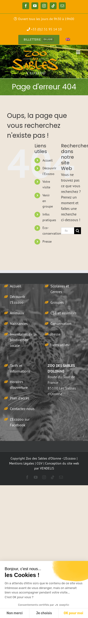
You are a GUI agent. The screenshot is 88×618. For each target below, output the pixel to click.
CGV (39, 463)
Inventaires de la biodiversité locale (23, 340)
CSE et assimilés (63, 313)
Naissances (19, 323)
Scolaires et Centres (59, 289)
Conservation (60, 323)
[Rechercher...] (67, 230)
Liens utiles (59, 344)
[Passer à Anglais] (68, 39)
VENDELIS (47, 468)
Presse (47, 241)
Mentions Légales (21, 463)
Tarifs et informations (20, 368)
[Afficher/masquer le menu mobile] (78, 52)
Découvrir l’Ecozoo (17, 299)
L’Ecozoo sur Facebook (20, 422)
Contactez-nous (22, 408)
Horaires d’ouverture (19, 384)
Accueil (47, 160)
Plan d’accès (19, 398)
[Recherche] (77, 230)
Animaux (17, 313)
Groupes (57, 302)
